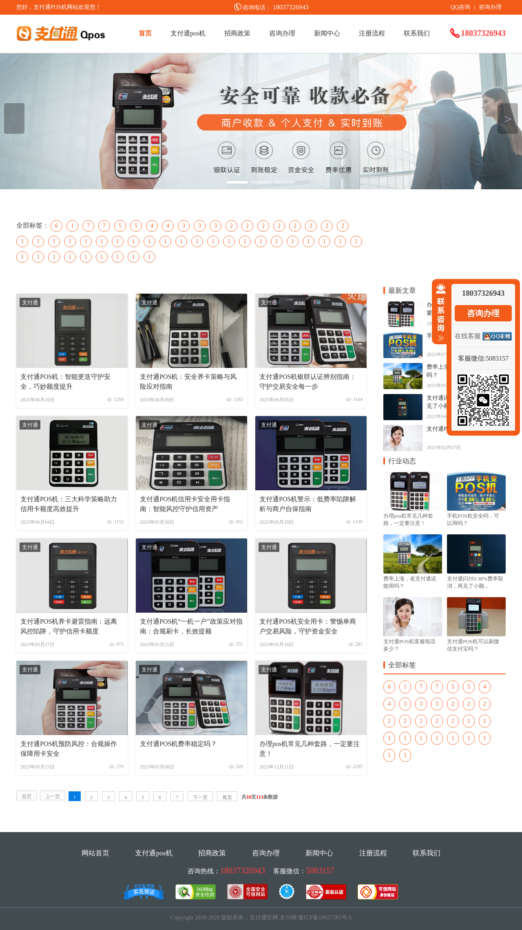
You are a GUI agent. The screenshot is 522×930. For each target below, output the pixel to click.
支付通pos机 (188, 33)
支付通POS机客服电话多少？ (409, 645)
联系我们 (417, 33)
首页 (145, 33)
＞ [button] (508, 118)
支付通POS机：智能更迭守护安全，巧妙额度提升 (65, 381)
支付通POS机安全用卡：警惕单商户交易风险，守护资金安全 (307, 626)
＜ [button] (14, 118)
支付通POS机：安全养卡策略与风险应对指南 (188, 381)
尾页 (227, 797)
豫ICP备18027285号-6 (325, 917)
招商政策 (237, 33)
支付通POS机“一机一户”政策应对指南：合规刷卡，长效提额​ (191, 626)
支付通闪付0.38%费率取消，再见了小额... (475, 582)
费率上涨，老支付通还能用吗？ (409, 582)
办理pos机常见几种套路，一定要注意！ (309, 748)
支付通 (30, 302)
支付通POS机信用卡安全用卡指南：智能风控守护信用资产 (185, 504)
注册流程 (372, 33)
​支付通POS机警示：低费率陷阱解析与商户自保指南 (307, 504)
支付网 (288, 917)
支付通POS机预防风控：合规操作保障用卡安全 (68, 748)
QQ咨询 (460, 7)
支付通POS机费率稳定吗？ (178, 743)
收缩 (439, 313)
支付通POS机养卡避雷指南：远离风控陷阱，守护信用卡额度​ (68, 626)
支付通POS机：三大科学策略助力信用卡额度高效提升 (68, 504)
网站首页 (95, 853)
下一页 (200, 797)
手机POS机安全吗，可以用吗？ (473, 519)
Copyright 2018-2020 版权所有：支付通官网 (224, 917)
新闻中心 (327, 33)
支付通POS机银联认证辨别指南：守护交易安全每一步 (307, 381)
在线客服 (468, 335)
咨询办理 (490, 7)
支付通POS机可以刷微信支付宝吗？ (473, 645)
